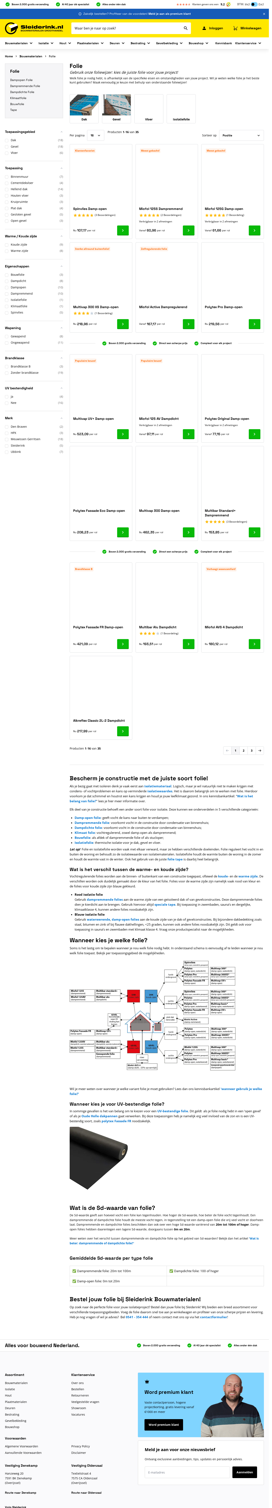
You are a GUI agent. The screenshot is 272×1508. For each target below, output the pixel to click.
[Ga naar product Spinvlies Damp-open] (123, 230)
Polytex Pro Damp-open (224, 307)
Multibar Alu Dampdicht (157, 627)
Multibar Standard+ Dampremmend (220, 512)
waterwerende (98, 919)
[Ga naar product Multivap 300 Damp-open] (188, 532)
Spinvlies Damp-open (90, 209)
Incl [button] (247, 4)
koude (223, 876)
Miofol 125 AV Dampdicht (159, 419)
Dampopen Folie (21, 80)
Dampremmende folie (92, 823)
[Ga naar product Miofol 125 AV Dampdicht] (188, 434)
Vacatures (78, 1414)
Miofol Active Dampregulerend (163, 307)
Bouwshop (196, 43)
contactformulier (213, 1317)
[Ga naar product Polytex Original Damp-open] (254, 434)
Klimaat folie (85, 833)
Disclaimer (78, 1453)
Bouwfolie (17, 104)
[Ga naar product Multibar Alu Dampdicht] (188, 644)
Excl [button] (261, 4)
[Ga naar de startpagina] (34, 28)
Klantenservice (245, 43)
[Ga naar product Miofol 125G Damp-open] (254, 230)
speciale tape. (165, 904)
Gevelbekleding (167, 43)
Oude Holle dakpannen (99, 1116)
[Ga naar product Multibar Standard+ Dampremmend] (254, 532)
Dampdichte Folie (22, 92)
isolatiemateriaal (157, 786)
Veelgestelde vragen (85, 1402)
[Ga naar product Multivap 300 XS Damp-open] (123, 324)
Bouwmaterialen (16, 43)
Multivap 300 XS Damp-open (96, 307)
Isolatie (44, 43)
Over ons (77, 1383)
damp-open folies (125, 919)
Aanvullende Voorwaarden (23, 1453)
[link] (227, 750)
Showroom (78, 1408)
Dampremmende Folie (25, 86)
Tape (13, 110)
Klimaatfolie (18, 98)
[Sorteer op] (241, 135)
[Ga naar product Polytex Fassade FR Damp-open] (123, 644)
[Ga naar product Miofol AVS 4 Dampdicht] (254, 644)
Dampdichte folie (88, 828)
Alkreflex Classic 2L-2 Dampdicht (99, 720)
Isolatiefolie (84, 842)
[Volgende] (260, 750)
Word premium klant (164, 1425)
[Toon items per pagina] (95, 135)
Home (9, 56)
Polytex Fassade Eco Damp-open (99, 510)
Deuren (115, 43)
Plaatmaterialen (88, 43)
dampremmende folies (105, 899)
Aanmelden (245, 1472)
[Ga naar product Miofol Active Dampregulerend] (188, 324)
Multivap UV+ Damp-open (93, 419)
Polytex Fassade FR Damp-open (98, 627)
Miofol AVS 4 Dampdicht (224, 627)
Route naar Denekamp (20, 1493)
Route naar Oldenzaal (86, 1493)
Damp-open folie (88, 818)
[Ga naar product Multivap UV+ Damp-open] (123, 434)
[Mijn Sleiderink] (212, 28)
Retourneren (80, 1395)
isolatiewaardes (159, 791)
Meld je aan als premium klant (169, 14)
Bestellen (77, 1389)
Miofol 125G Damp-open (224, 209)
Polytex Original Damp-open (227, 419)
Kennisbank (223, 43)
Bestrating (138, 43)
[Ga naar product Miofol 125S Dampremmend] (188, 230)
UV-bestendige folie (172, 1111)
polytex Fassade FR (116, 1121)
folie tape (175, 859)
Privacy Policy (80, 1446)
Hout (63, 43)
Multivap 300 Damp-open (159, 510)
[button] (34, 133)
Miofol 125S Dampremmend (161, 209)
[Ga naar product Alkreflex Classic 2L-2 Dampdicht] (123, 731)
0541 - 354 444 (137, 1317)
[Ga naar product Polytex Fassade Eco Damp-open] (123, 532)
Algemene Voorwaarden (21, 1446)
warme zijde (248, 876)
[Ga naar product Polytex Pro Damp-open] (254, 324)
